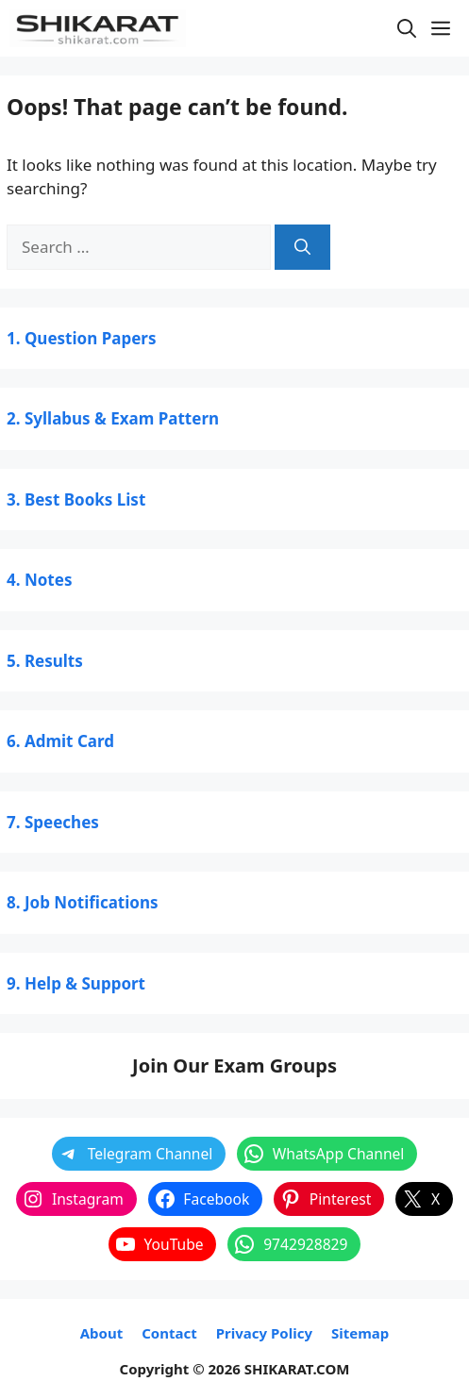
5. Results (45, 661)
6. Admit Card (60, 741)
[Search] (302, 247)
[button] (407, 28)
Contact (169, 1332)
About (102, 1332)
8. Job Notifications (83, 902)
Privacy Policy (264, 1332)
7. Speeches (53, 822)
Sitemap (360, 1332)
